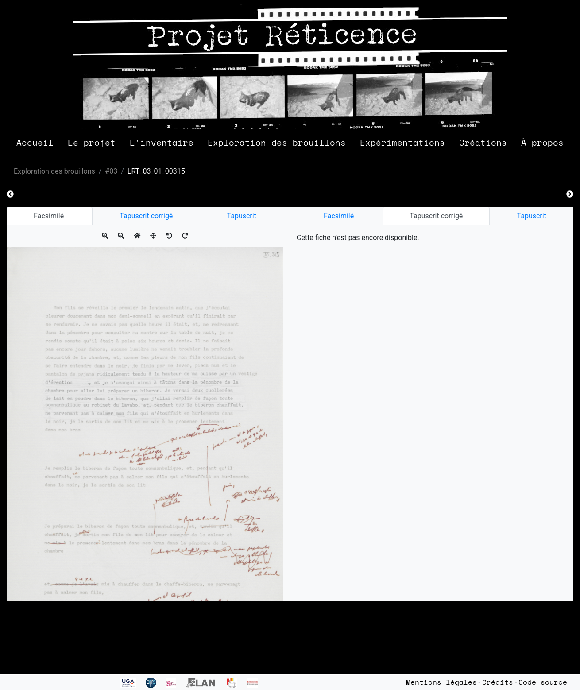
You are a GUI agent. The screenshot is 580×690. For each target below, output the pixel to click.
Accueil (35, 142)
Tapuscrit (241, 216)
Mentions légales (441, 682)
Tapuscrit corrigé (146, 216)
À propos (542, 142)
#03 (111, 171)
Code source (542, 682)
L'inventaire (161, 142)
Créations (483, 142)
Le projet (92, 142)
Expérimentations (402, 142)
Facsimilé (50, 216)
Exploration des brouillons (277, 142)
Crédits (497, 682)
